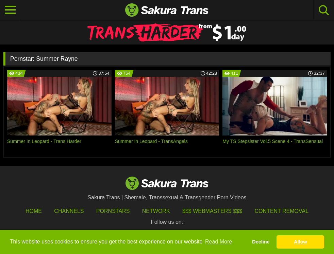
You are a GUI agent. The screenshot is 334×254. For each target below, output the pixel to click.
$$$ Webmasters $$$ (212, 211)
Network (156, 211)
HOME (34, 211)
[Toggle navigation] (10, 10)
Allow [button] (300, 241)
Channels (69, 211)
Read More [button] (218, 241)
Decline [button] (260, 241)
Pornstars (113, 211)
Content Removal (282, 211)
